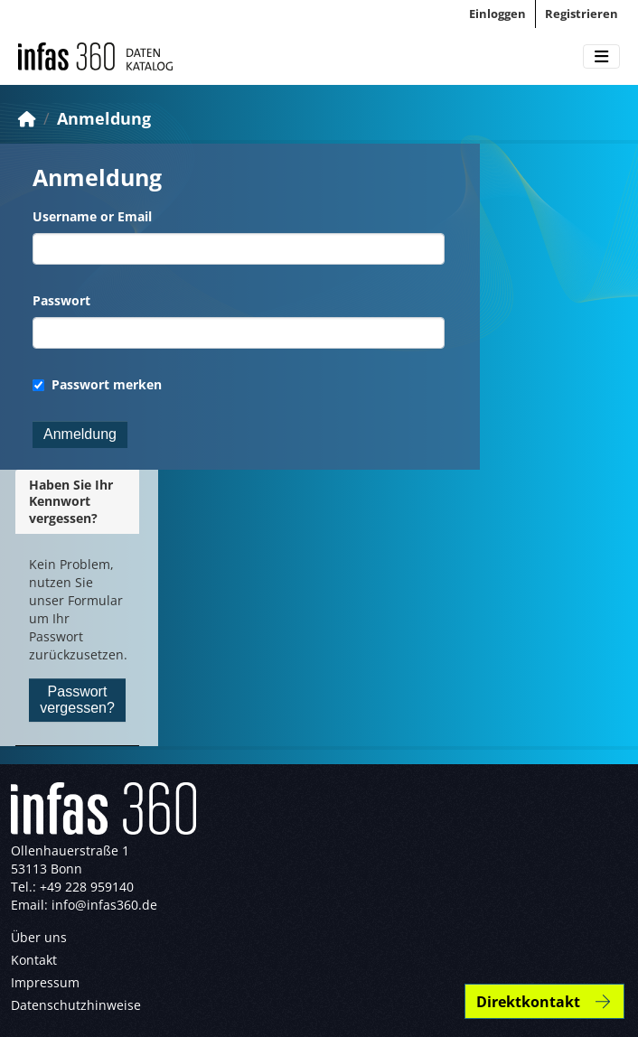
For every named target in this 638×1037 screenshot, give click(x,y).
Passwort (61, 300)
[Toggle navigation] (601, 57)
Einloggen (497, 13)
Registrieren (581, 13)
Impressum (45, 982)
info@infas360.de (104, 904)
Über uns (39, 937)
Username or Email (92, 216)
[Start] (27, 118)
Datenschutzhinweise (76, 1005)
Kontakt (34, 959)
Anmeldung (104, 118)
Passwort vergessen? (77, 699)
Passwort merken (97, 384)
